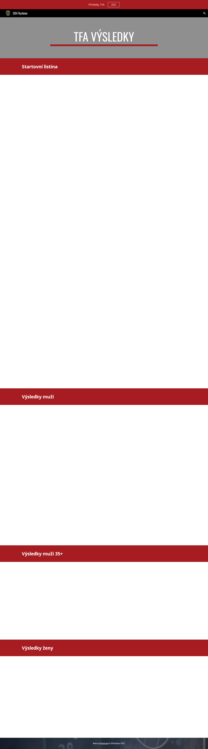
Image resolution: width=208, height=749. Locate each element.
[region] (104, 4)
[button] (204, 13)
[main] (104, 37)
